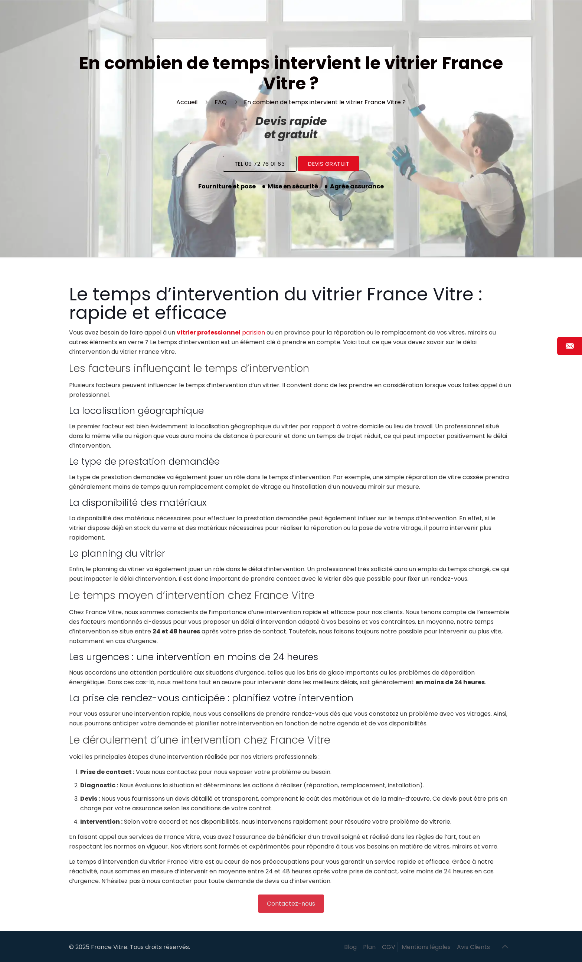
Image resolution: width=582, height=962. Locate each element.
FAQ (221, 102)
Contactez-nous (291, 903)
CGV (388, 947)
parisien (221, 332)
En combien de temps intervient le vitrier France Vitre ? (325, 102)
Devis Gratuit (328, 164)
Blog (350, 947)
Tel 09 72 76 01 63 (260, 164)
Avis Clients (473, 947)
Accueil (186, 102)
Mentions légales (426, 947)
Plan (369, 947)
